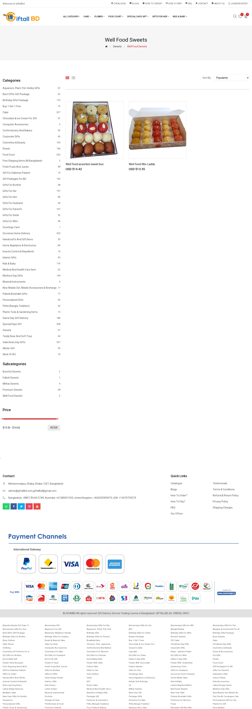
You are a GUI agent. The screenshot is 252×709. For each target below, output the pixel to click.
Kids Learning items (12, 685)
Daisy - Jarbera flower (181, 652)
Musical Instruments (31, 281)
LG (130, 685)
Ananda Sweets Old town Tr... (16, 625)
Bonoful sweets (31, 371)
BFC (130, 629)
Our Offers (177, 513)
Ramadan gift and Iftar (181, 708)
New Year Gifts (177, 693)
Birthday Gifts (93, 633)
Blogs (134, 3)
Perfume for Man (137, 700)
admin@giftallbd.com (20, 491)
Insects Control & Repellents (31, 251)
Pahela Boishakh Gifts (31, 293)
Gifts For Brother (31, 184)
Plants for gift (219, 704)
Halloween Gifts (220, 674)
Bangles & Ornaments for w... (227, 629)
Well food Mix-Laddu (142, 164)
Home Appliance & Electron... (143, 678)
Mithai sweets (31, 383)
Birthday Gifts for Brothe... (15, 637)
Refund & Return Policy (226, 495)
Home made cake (179, 678)
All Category (71, 16)
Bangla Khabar (177, 629)
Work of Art (31, 354)
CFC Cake (175, 640)
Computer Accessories (31, 124)
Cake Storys (8, 644)
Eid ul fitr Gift (51, 659)
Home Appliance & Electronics (31, 245)
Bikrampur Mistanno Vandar (58, 633)
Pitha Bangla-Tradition (139, 704)
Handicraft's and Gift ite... (15, 678)
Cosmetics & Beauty (31, 142)
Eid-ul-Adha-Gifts (94, 659)
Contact (201, 3)
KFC (88, 681)
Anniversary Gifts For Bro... (99, 625)
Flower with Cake (95, 663)
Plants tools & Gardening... (15, 708)
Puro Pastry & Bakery (96, 708)
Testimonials (220, 483)
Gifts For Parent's (31, 209)
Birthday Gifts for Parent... (99, 637)
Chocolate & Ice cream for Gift (31, 118)
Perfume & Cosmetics (97, 700)
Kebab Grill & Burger (138, 681)
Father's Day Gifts (137, 659)
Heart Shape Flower (54, 678)
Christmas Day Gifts (180, 644)
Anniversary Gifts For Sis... (141, 625)
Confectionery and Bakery (31, 130)
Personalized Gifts (31, 299)
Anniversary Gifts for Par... (225, 625)
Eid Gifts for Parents (96, 655)
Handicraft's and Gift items (31, 239)
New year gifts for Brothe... (15, 696)
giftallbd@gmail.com (45, 491)
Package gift (93, 696)
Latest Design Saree (222, 685)
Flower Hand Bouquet (13, 663)
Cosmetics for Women (97, 652)
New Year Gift (135, 693)
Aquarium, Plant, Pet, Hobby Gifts (31, 88)
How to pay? (174, 3)
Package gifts (135, 696)
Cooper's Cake (135, 648)
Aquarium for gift (53, 629)
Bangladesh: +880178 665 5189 (26, 497)
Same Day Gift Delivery (31, 318)
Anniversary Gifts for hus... (15, 629)
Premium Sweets (31, 389)
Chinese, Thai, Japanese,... (99, 644)
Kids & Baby (180, 16)
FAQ (188, 3)
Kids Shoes (50, 685)
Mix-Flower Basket (179, 689)
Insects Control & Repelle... (15, 681)
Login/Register (238, 3)
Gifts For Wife (31, 221)
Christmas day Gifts (222, 644)
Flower (100, 16)
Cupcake (133, 652)
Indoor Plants (219, 678)
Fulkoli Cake (92, 667)
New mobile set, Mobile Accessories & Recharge (31, 287)
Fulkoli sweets (31, 377)
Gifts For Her (160, 16)
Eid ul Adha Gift (10, 659)
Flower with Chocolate (139, 663)
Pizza (173, 704)
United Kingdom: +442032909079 (93, 497)
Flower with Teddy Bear (182, 663)
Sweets (117, 46)
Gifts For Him (31, 197)
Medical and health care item (31, 269)
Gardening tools (178, 667)
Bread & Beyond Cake (55, 640)
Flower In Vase (51, 663)
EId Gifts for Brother (12, 655)
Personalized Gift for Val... (225, 700)
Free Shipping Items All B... (15, 667)
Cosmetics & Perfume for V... (17, 652)
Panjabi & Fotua (52, 700)
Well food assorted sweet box (85, 164)
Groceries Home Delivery (31, 233)
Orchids (48, 696)
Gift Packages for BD (31, 178)
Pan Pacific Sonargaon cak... (226, 696)
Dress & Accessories (223, 652)
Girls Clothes (93, 674)
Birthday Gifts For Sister (140, 633)
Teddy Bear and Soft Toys (31, 336)
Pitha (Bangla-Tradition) (31, 305)
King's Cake (92, 685)
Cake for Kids (51, 644)
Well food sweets (31, 395)
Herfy (89, 678)
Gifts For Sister (31, 215)
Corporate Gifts (31, 136)
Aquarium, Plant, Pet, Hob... (100, 629)
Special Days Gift (138, 16)
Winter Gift (31, 348)
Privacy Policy (220, 501)
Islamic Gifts (31, 257)
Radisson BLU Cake (138, 708)
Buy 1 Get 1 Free (31, 106)
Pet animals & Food (54, 704)
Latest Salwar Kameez (13, 689)
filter (54, 427)
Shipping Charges (223, 507)
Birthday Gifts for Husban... (57, 637)
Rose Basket (218, 708)
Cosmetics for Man (54, 652)
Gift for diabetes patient (31, 172)
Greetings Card (31, 227)
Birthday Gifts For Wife (181, 633)
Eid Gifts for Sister (137, 655)
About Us (218, 3)
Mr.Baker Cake (9, 693)
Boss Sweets (219, 637)
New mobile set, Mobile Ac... (226, 693)
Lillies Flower (51, 689)
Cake (87, 16)
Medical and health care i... (100, 689)
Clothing (7, 648)
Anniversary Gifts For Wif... (183, 625)
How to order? (152, 3)
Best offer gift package (31, 94)
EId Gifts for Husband (55, 655)
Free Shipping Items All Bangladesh (31, 160)
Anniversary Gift (52, 625)
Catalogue (118, 3)
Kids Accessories (221, 681)
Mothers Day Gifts (31, 275)
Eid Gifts (216, 655)
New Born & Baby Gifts (97, 693)
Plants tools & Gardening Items (31, 312)
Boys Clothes (9, 640)
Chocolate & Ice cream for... (142, 644)
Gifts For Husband (31, 203)
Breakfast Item (93, 640)
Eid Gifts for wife (179, 655)
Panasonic (8, 700)
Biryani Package (136, 637)
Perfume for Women (181, 700)
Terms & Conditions (224, 489)
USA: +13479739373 (124, 497)
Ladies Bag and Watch (181, 685)
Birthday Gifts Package (31, 100)
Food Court (116, 16)
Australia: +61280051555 (59, 497)
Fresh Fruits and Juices (31, 166)
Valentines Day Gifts (31, 342)
